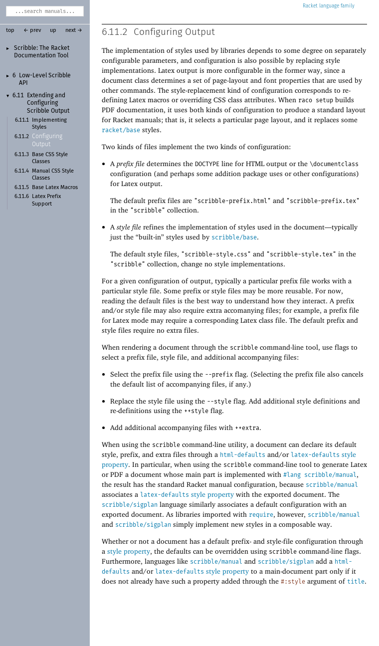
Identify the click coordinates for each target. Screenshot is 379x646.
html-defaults (242, 454)
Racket (329, 5)
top (10, 30)
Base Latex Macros (55, 187)
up (53, 30)
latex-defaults (315, 454)
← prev (32, 30)
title (356, 581)
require (261, 514)
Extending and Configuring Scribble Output (48, 103)
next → (73, 30)
